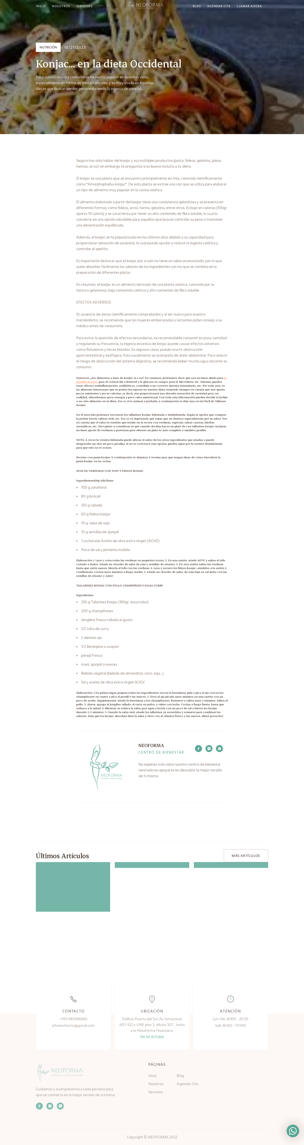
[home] (145, 6)
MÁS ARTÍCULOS (246, 856)
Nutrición (48, 47)
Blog (180, 1075)
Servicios (155, 1092)
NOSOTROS (61, 6)
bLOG (197, 6)
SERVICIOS (84, 6)
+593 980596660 (73, 1019)
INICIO (41, 6)
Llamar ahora (249, 6)
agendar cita (219, 6)
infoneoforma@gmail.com (73, 1025)
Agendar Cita (187, 1084)
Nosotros (155, 1084)
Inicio (152, 1075)
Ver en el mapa (152, 1036)
